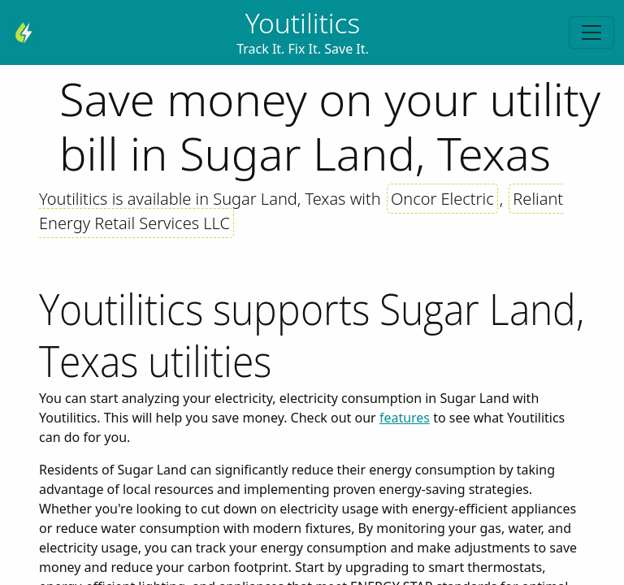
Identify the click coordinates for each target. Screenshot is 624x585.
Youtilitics (303, 22)
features (404, 418)
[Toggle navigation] (591, 32)
